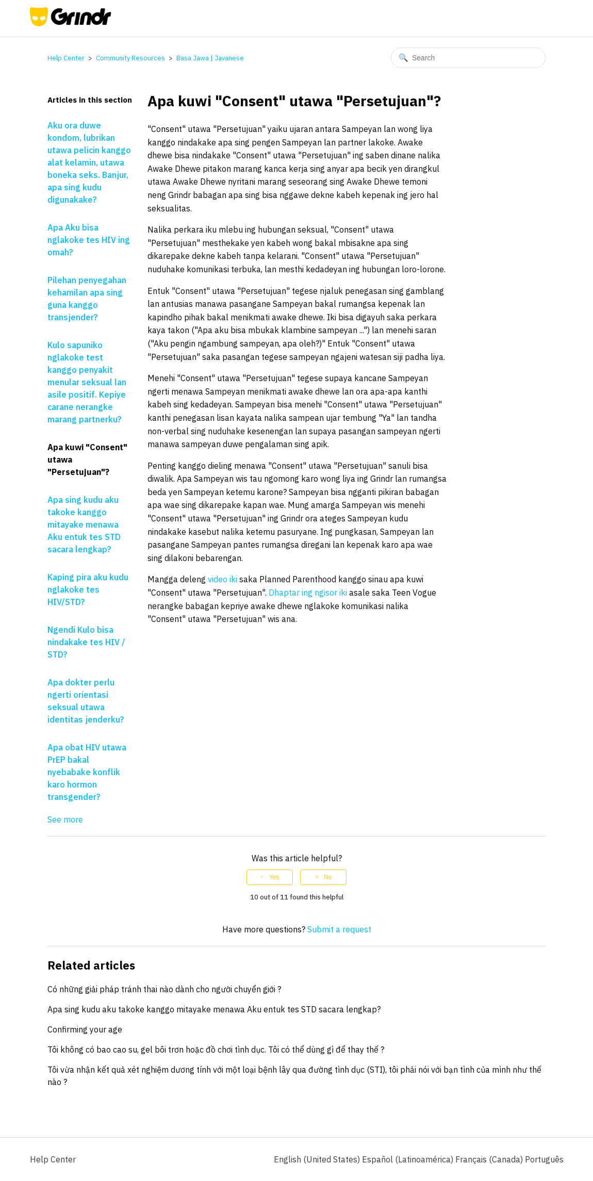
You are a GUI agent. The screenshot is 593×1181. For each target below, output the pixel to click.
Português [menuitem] (544, 1159)
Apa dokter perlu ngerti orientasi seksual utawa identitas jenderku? (85, 701)
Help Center (66, 58)
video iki (222, 579)
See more (65, 819)
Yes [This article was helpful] (274, 877)
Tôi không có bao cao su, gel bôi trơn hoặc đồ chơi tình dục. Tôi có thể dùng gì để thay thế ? (215, 1049)
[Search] (468, 57)
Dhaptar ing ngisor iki (308, 592)
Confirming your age (84, 1029)
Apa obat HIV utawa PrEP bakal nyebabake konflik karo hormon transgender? (86, 772)
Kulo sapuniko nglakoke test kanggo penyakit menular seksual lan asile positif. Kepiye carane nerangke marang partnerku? (86, 382)
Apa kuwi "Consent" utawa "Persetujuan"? (87, 459)
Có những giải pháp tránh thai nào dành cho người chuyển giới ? (164, 989)
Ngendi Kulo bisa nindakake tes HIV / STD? (86, 642)
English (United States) (318, 1159)
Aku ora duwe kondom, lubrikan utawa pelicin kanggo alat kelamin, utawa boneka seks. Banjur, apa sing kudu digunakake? (89, 162)
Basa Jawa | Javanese (210, 58)
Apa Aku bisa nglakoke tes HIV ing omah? (88, 239)
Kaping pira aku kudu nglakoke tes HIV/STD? (87, 589)
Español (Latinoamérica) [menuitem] (408, 1159)
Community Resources (130, 58)
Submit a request (339, 929)
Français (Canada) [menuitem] (490, 1159)
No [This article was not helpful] (328, 877)
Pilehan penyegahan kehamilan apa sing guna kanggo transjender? (86, 298)
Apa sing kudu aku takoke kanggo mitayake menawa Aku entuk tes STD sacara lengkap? (84, 524)
